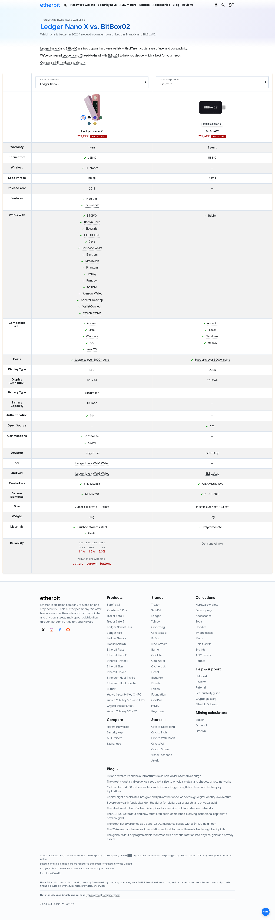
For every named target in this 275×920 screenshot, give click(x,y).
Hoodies (201, 627)
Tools (199, 621)
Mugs (199, 638)
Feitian (155, 689)
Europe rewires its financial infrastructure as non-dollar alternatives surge (154, 776)
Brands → (159, 597)
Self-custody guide (208, 693)
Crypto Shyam (160, 749)
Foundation (158, 694)
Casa (92, 241)
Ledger (156, 616)
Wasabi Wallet (92, 313)
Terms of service (76, 855)
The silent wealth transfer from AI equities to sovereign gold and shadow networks (160, 808)
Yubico (155, 621)
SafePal (156, 610)
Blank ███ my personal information (141, 855)
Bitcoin (200, 720)
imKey (155, 706)
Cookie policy (112, 855)
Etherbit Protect (117, 661)
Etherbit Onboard (207, 704)
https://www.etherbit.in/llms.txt (103, 895)
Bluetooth (92, 168)
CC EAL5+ (92, 436)
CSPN (92, 443)
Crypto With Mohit (163, 738)
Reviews (187, 5)
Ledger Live (92, 453)
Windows (92, 336)
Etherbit (156, 683)
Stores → (159, 720)
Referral (201, 687)
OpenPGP (92, 205)
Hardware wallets (82, 5)
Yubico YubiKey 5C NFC (122, 711)
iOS (92, 343)
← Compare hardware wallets (62, 19)
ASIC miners (128, 5)
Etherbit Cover (116, 672)
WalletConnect (91, 306)
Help (63, 855)
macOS (92, 349)
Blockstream (159, 644)
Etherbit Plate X (117, 655)
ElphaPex (157, 678)
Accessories (161, 5)
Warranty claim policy (209, 855)
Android (92, 323)
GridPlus (156, 700)
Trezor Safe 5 (115, 621)
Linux (92, 330)
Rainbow (92, 280)
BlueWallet (91, 228)
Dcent (155, 672)
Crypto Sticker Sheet (120, 706)
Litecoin (201, 731)
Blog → (113, 769)
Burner (111, 689)
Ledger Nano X (49, 48)
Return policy (188, 855)
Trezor (155, 605)
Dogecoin (202, 725)
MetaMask (92, 261)
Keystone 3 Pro (117, 610)
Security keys (107, 5)
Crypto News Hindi (163, 727)
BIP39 (92, 178)
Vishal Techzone (161, 755)
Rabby (92, 274)
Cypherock (158, 666)
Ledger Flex (114, 633)
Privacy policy (94, 855)
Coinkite (156, 655)
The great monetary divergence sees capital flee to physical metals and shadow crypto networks (169, 781)
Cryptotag (158, 627)
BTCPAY (92, 215)
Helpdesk (202, 676)
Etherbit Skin (115, 666)
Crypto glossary (206, 699)
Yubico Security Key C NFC (124, 694)
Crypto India (159, 732)
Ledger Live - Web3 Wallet (92, 463)
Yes (212, 426)
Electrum (92, 254)
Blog (176, 5)
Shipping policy (171, 855)
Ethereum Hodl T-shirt (121, 678)
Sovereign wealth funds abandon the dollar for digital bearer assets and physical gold (162, 803)
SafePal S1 (113, 605)
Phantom (92, 267)
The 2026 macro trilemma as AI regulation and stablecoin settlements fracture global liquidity (166, 829)
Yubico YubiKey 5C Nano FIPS (126, 700)
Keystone (157, 711)
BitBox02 (71, 48)
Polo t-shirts (203, 644)
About (44, 855)
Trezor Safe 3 (115, 616)
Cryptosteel (159, 633)
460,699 (56, 873)
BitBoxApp (212, 453)
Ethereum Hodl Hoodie (121, 683)
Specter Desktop (92, 300)
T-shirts (201, 649)
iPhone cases (204, 633)
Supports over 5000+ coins (92, 360)
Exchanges (114, 744)
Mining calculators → (213, 713)
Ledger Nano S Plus (119, 627)
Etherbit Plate (115, 649)
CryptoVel (157, 744)
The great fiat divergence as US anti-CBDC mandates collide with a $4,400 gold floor (161, 824)
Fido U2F (92, 199)
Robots (144, 5)
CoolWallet (158, 661)
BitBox (155, 638)
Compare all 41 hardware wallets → (62, 62)
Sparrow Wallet (92, 293)
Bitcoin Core (92, 222)
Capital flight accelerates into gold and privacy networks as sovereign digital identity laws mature (169, 797)
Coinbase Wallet (92, 248)
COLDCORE (92, 235)
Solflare (92, 287)
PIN (92, 416)
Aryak (155, 760)
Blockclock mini (116, 644)
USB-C (92, 158)
